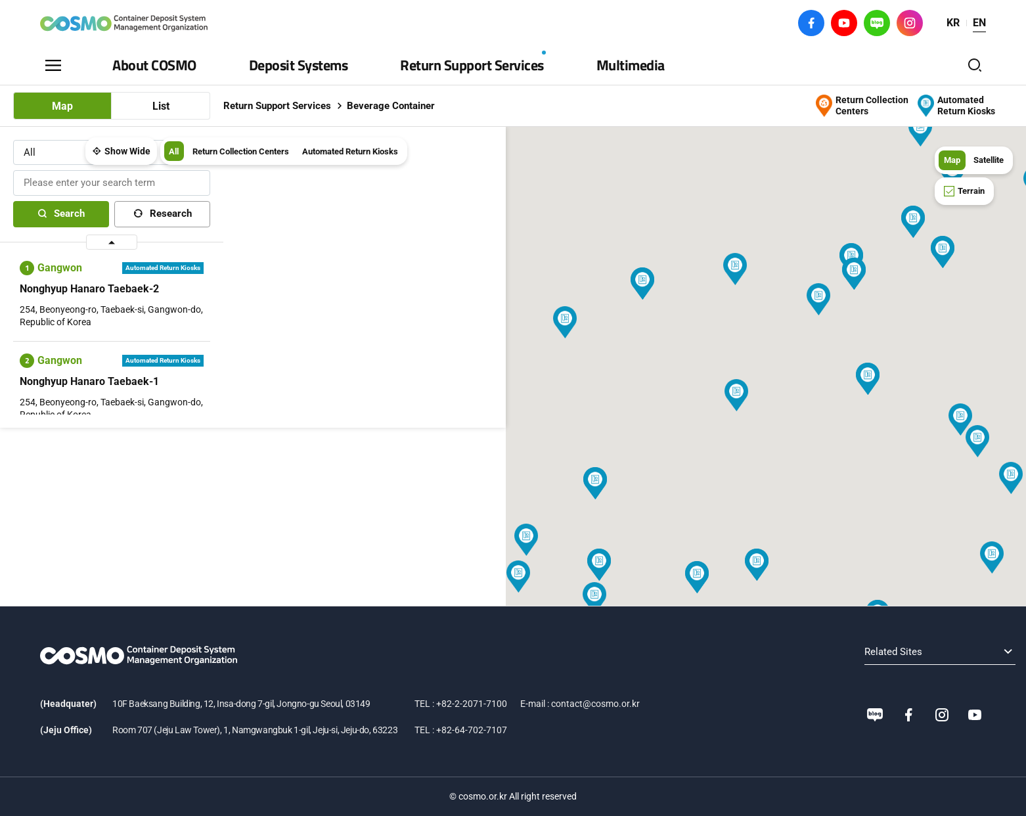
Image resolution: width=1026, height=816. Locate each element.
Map (62, 106)
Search (69, 219)
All (332, 160)
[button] (423, 322)
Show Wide (285, 160)
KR (953, 22)
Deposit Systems (298, 65)
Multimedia (630, 65)
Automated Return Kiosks (527, 160)
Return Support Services (472, 65)
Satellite (986, 159)
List (160, 106)
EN (979, 22)
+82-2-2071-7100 (471, 703)
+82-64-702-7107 (471, 730)
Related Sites (806, 652)
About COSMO (154, 65)
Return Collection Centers (406, 160)
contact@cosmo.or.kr (595, 703)
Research (171, 219)
